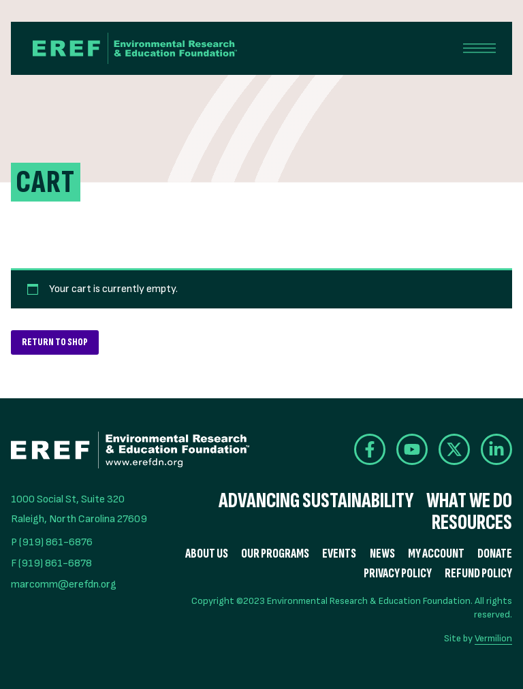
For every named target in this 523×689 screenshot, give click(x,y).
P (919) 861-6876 (52, 542)
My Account (436, 554)
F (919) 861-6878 (51, 563)
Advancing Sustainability (316, 501)
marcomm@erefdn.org (63, 584)
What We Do (469, 501)
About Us (206, 554)
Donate (494, 554)
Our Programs (275, 554)
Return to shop (55, 342)
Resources (472, 523)
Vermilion (493, 638)
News (382, 554)
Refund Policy (478, 573)
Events (339, 554)
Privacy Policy (398, 573)
